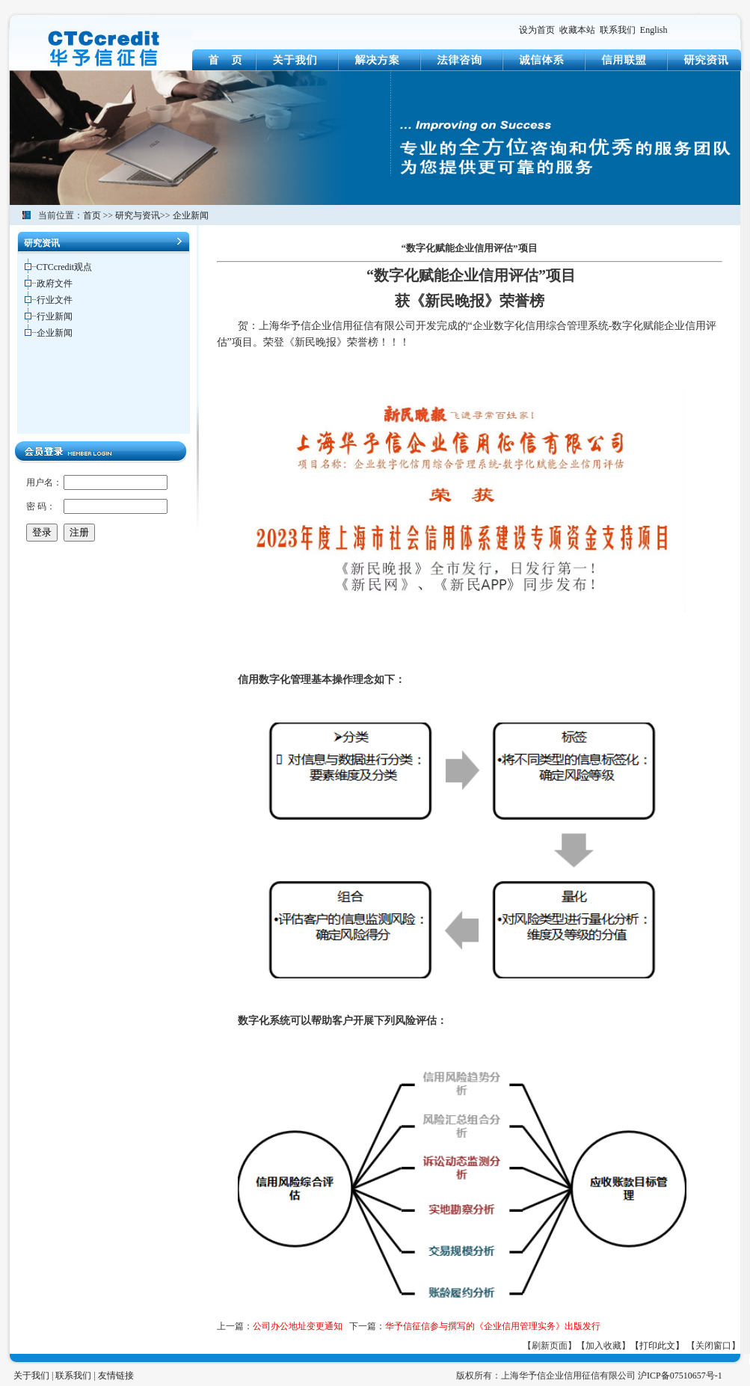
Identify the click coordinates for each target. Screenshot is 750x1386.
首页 (92, 215)
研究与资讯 (137, 215)
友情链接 (116, 1375)
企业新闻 (191, 215)
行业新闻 (55, 316)
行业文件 (55, 300)
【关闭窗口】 (713, 1345)
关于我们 (31, 1375)
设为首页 (537, 30)
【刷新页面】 (550, 1345)
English (654, 30)
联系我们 (618, 30)
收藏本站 (577, 30)
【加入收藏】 (603, 1345)
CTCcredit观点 (65, 267)
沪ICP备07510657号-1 (680, 1375)
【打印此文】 (657, 1345)
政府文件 (55, 283)
